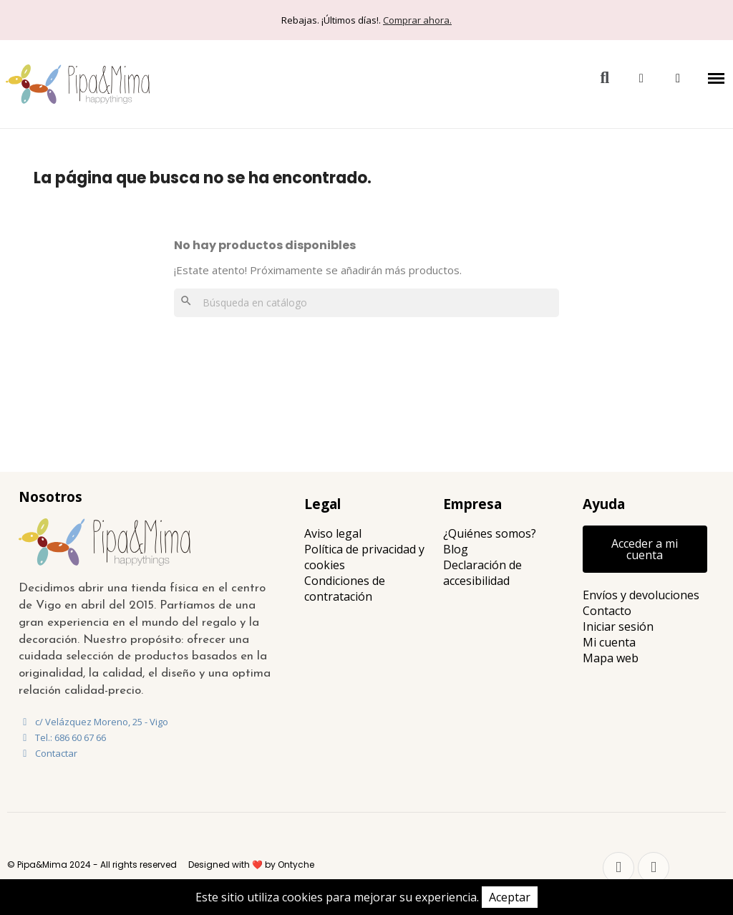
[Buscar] (366, 303)
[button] (604, 78)
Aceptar (509, 897)
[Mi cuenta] (641, 78)
